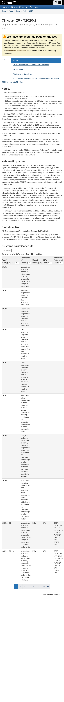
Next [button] (44, 586)
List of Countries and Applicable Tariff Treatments (31, 65)
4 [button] (30, 586)
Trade (11, 11)
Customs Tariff (21, 11)
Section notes (18, 69)
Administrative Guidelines (22, 74)
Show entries (34, 254)
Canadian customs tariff (16, 51)
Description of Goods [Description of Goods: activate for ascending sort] (26, 260)
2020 (31, 11)
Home (4, 11)
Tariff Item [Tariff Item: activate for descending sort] (6, 261)
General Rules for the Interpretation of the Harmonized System (36, 78)
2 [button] (21, 586)
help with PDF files (16, 82)
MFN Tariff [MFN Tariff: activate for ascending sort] (47, 261)
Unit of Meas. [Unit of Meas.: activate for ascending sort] (37, 261)
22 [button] (39, 586)
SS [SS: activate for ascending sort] (15, 263)
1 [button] (16, 586)
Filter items (18, 250)
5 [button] (34, 586)
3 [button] (25, 586)
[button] (57, 2)
